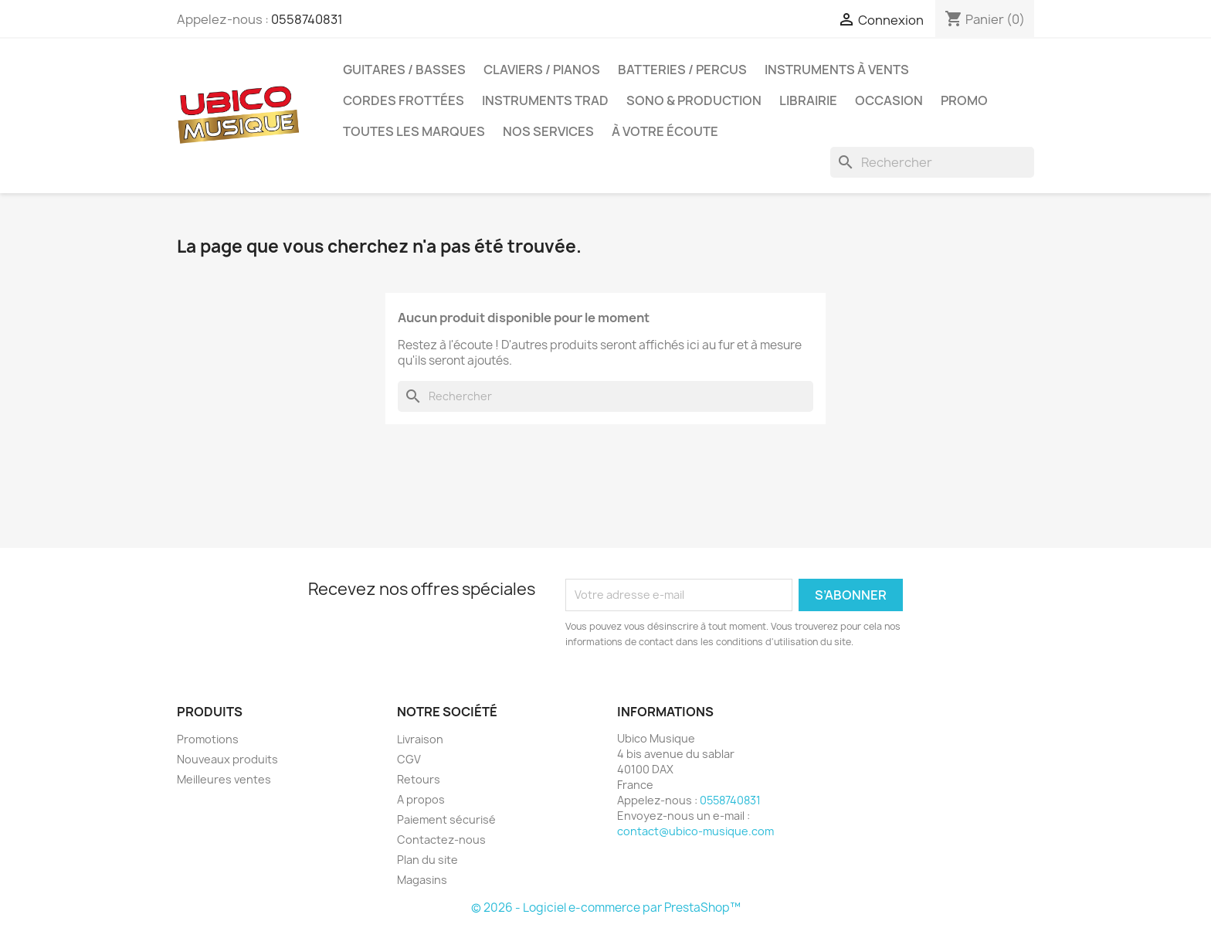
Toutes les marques (414, 131)
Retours (418, 779)
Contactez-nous (441, 839)
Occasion (889, 100)
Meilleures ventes (224, 779)
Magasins (422, 879)
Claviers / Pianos (541, 69)
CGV (409, 759)
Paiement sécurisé (446, 819)
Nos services (548, 131)
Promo (964, 100)
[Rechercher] (932, 162)
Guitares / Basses (404, 69)
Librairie (808, 100)
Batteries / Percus (682, 69)
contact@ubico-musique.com (695, 831)
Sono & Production (694, 100)
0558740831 (307, 19)
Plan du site (427, 859)
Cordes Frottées (403, 100)
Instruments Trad (545, 100)
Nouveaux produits (227, 759)
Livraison (420, 739)
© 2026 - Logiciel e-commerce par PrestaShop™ (606, 907)
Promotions (208, 739)
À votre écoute (665, 131)
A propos (421, 799)
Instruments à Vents (837, 69)
